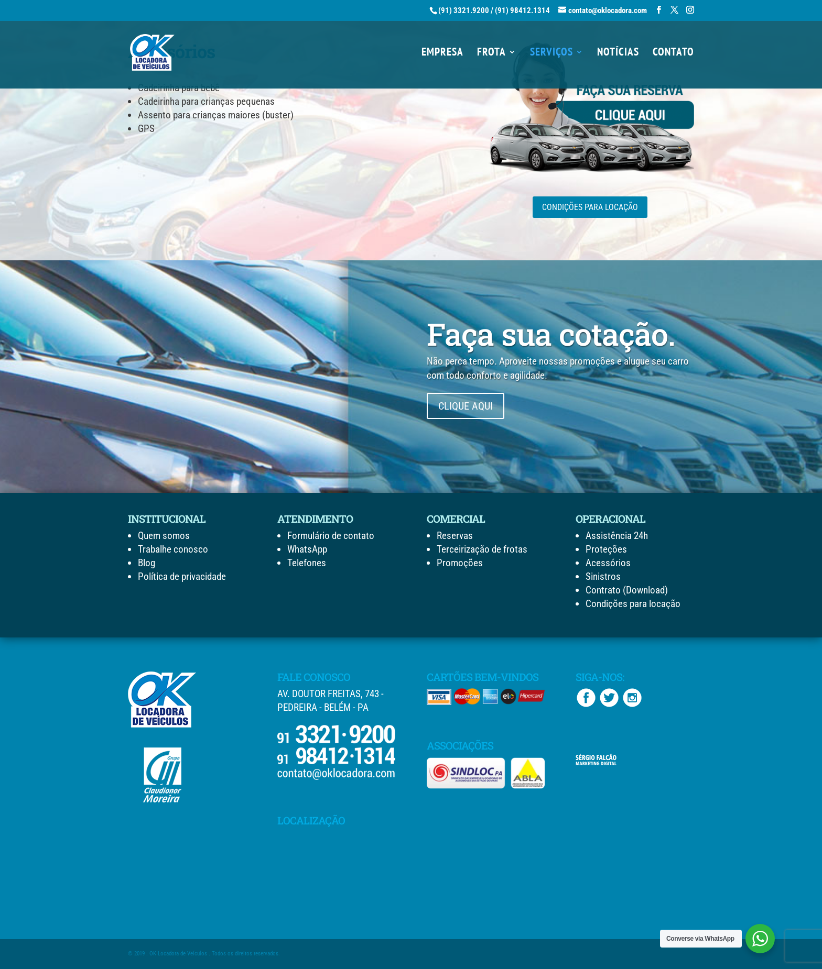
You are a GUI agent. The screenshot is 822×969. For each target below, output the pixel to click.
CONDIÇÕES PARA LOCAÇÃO (590, 207)
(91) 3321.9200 (463, 10)
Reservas (455, 536)
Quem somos (164, 536)
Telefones (306, 563)
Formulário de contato (330, 536)
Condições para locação (633, 604)
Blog (146, 563)
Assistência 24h (617, 536)
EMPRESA (442, 54)
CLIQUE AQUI (465, 406)
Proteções (606, 549)
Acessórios (608, 563)
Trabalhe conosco (173, 549)
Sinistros (603, 576)
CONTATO (673, 54)
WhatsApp (307, 549)
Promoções (460, 563)
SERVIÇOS (551, 54)
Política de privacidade (182, 576)
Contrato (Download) (627, 590)
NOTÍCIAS (618, 54)
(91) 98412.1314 (522, 10)
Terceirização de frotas (482, 549)
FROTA (491, 54)
